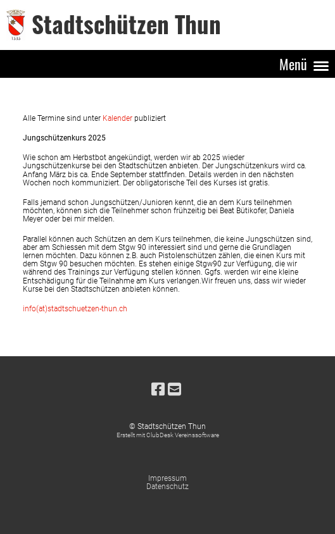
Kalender (118, 118)
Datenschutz (167, 486)
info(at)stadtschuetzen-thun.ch (75, 308)
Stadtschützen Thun (126, 24)
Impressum (167, 478)
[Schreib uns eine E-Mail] (174, 390)
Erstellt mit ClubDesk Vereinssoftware (168, 435)
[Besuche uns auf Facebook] (158, 390)
